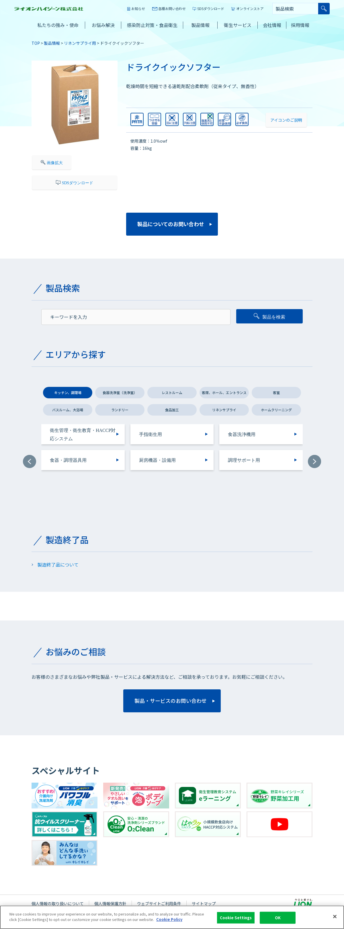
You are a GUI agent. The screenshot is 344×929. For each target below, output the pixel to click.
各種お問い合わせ (172, 8)
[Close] (335, 917)
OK (278, 918)
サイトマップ (204, 903)
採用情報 (300, 25)
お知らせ (138, 8)
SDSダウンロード (210, 8)
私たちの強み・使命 (58, 25)
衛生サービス (237, 25)
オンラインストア (250, 8)
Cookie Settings (236, 918)
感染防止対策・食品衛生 (152, 25)
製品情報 (200, 25)
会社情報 (272, 25)
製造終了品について (58, 564)
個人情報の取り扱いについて (58, 903)
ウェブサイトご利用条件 (159, 903)
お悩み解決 (103, 25)
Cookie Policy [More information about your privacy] (169, 920)
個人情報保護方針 (110, 903)
